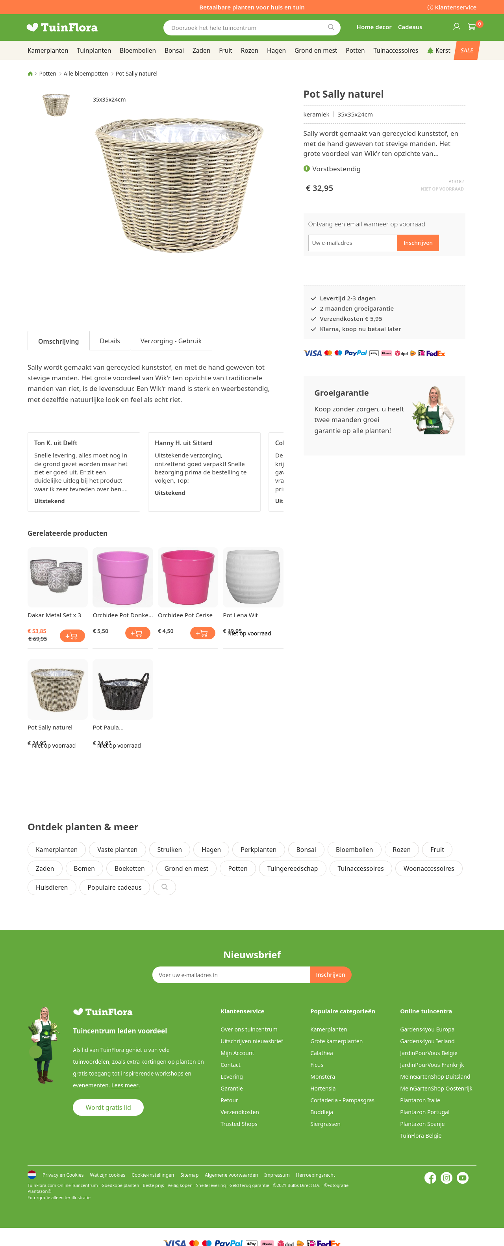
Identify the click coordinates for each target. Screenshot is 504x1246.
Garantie (231, 1088)
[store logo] (75, 27)
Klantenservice (455, 7)
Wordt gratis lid (108, 1107)
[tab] (59, 340)
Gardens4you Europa (427, 1029)
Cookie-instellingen (153, 1175)
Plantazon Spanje (422, 1124)
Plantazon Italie (420, 1100)
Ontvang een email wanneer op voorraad (366, 224)
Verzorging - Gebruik (171, 341)
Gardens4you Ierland (427, 1041)
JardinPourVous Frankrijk (432, 1064)
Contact (230, 1064)
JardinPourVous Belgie (429, 1053)
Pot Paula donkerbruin (110, 727)
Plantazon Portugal (424, 1112)
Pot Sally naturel (50, 727)
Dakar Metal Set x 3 (54, 615)
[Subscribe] (330, 974)
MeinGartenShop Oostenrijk (436, 1088)
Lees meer (124, 1085)
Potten (47, 73)
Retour (229, 1100)
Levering (231, 1076)
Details (110, 341)
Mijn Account (237, 1053)
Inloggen (456, 26)
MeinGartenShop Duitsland (435, 1076)
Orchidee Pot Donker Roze (121, 615)
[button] (56, 104)
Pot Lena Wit (240, 615)
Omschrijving (58, 341)
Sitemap (189, 1175)
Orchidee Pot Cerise (185, 615)
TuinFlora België (420, 1135)
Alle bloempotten (86, 73)
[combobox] (252, 27)
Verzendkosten (239, 1112)
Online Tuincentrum (77, 1185)
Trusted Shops (239, 1124)
